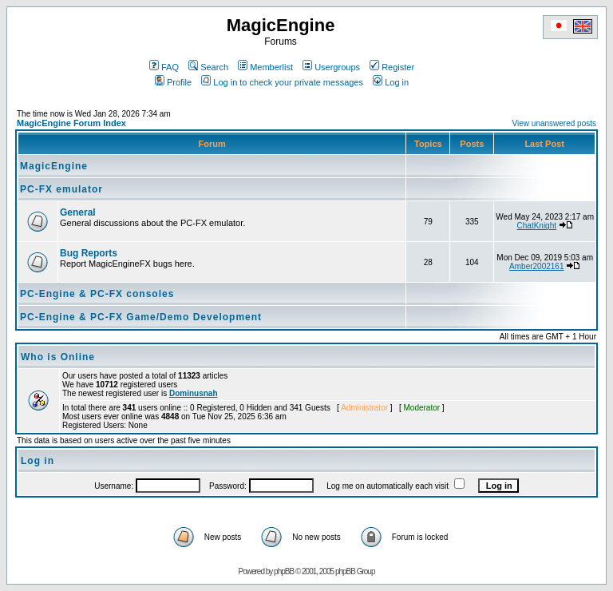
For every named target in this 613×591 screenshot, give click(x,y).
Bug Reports (88, 253)
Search (208, 67)
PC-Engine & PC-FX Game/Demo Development (141, 317)
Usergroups (331, 67)
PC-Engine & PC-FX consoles (97, 293)
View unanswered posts (554, 123)
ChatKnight (536, 225)
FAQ (164, 67)
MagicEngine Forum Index (71, 123)
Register (392, 67)
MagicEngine (54, 166)
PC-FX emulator (61, 189)
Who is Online (58, 357)
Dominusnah (193, 393)
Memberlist (265, 67)
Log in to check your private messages (282, 82)
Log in (391, 82)
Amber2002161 (536, 266)
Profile (173, 82)
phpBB (284, 571)
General (78, 212)
